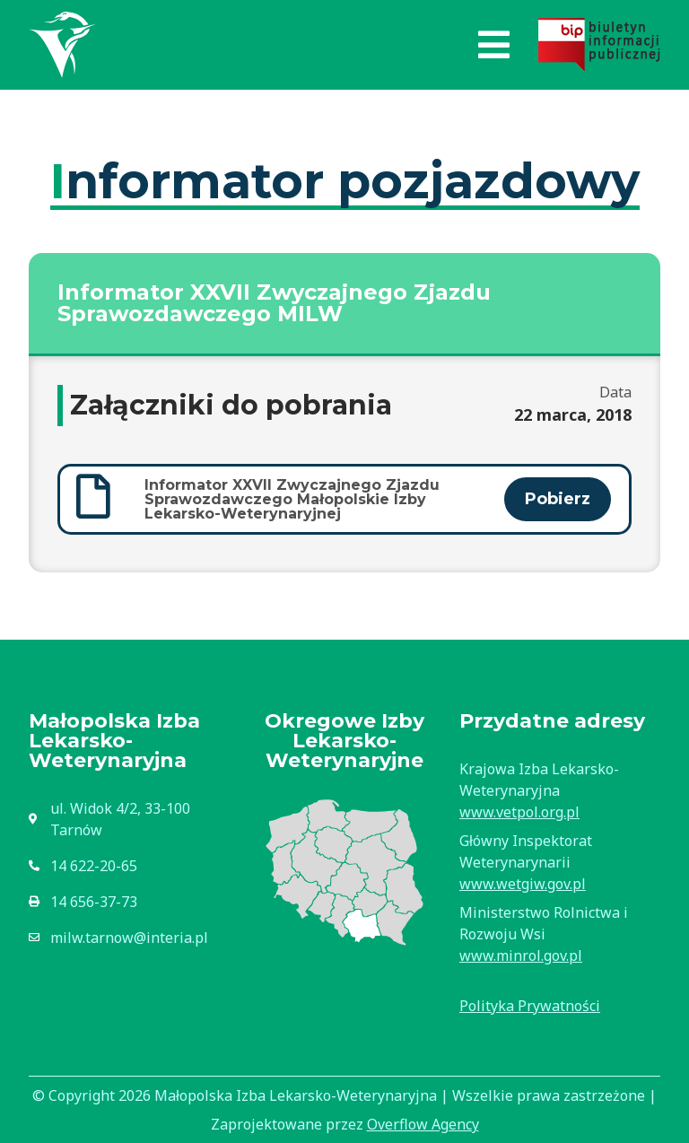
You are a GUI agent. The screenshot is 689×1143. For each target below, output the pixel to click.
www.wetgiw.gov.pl (522, 884)
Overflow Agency (423, 1124)
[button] (494, 45)
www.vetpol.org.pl (519, 812)
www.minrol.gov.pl (520, 955)
